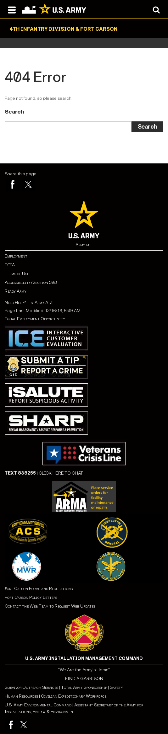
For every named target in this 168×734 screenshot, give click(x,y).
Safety (116, 687)
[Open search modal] (156, 9)
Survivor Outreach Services (31, 687)
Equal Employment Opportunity (35, 319)
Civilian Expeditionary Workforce (73, 696)
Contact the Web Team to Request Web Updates (50, 606)
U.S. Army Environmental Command (38, 705)
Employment (16, 256)
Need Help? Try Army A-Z (29, 302)
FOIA (10, 265)
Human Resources (21, 696)
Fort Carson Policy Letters (31, 597)
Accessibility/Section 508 (31, 282)
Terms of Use (17, 273)
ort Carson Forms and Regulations (39, 588)
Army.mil (84, 244)
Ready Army (15, 291)
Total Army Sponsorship (84, 687)
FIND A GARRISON (84, 678)
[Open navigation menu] (12, 9)
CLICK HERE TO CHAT (61, 473)
